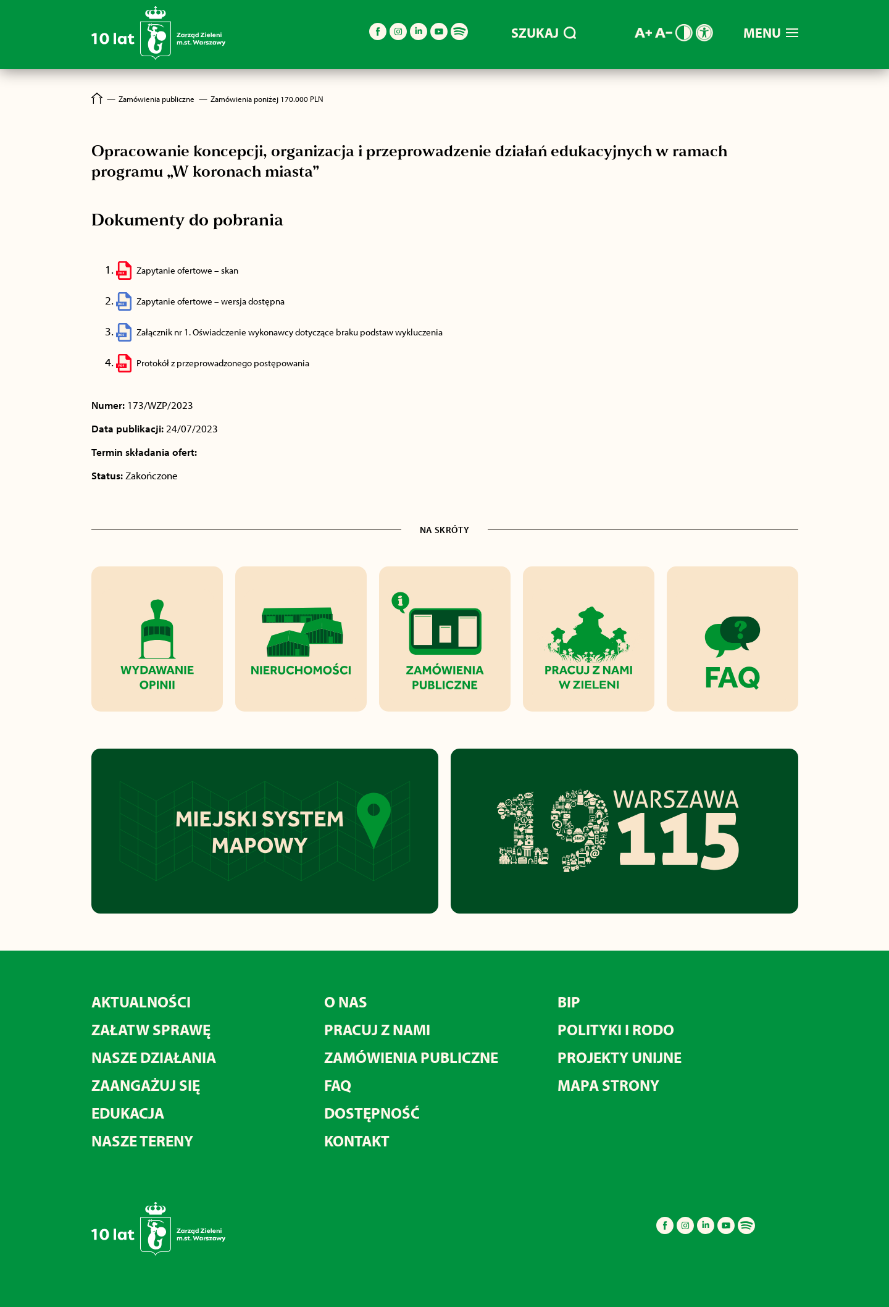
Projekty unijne (619, 1057)
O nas (345, 1001)
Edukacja (127, 1112)
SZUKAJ (543, 32)
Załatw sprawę (151, 1029)
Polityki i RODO (615, 1029)
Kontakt (357, 1140)
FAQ (337, 1085)
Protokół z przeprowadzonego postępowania (222, 363)
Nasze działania (153, 1057)
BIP (568, 1001)
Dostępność (372, 1112)
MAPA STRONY (608, 1085)
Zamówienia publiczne (411, 1057)
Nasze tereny (142, 1140)
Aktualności (141, 1001)
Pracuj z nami (377, 1029)
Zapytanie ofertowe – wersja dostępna (210, 301)
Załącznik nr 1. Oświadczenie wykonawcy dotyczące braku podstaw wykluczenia (289, 332)
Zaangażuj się (145, 1085)
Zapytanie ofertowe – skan (187, 270)
